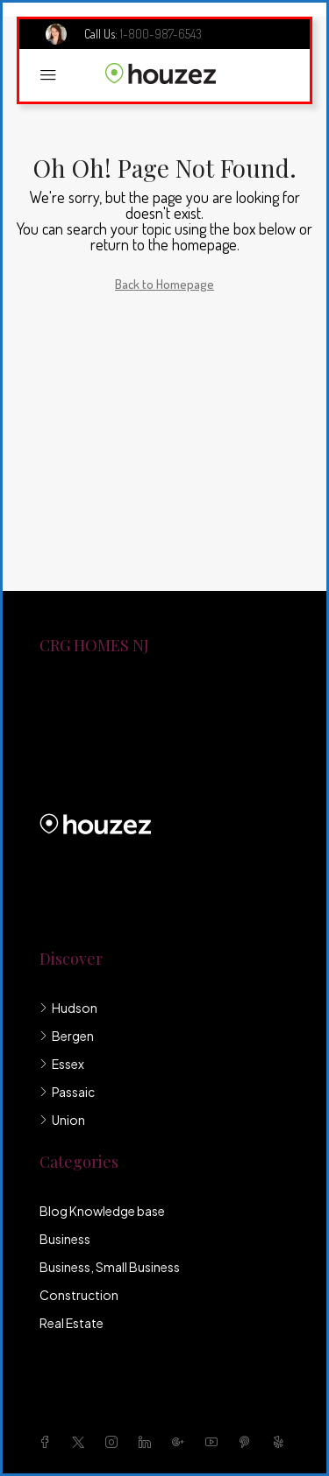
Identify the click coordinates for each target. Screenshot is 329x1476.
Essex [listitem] (61, 1064)
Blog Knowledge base (102, 1211)
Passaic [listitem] (67, 1092)
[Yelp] (281, 1442)
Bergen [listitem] (66, 1036)
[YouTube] (215, 1442)
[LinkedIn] (148, 1442)
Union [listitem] (62, 1120)
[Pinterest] (248, 1442)
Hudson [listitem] (68, 1008)
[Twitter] (81, 1442)
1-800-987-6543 (161, 33)
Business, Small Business (109, 1267)
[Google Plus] (181, 1442)
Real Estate (71, 1323)
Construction (78, 1295)
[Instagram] (115, 1442)
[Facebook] (48, 1442)
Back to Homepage (164, 284)
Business (64, 1239)
